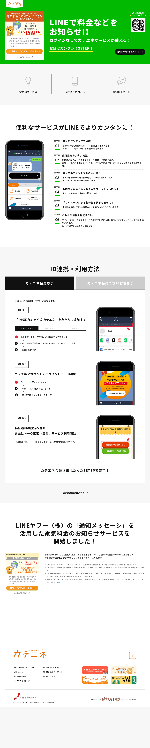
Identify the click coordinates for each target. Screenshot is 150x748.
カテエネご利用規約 (22, 681)
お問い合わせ (18, 672)
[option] (95, 670)
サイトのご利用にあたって (53, 667)
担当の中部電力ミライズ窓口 (25, 667)
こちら (58, 582)
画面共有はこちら (50, 676)
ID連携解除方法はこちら (73, 493)
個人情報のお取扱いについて (25, 676)
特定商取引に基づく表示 (52, 672)
